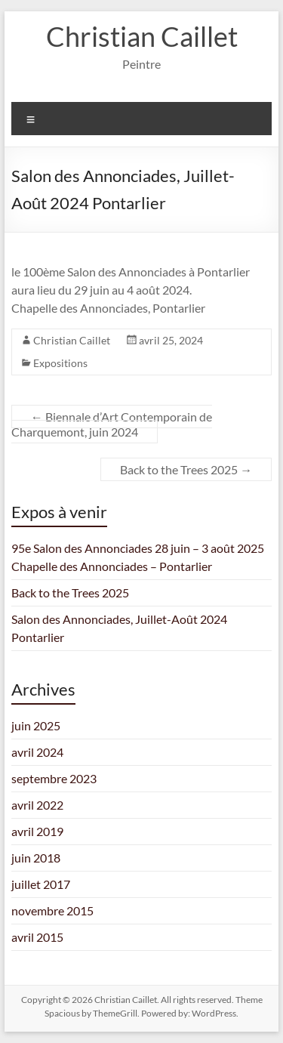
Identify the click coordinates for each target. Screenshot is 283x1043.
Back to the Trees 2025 (186, 469)
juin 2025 (35, 725)
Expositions (60, 362)
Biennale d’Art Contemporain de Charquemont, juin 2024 (111, 424)
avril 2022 (37, 805)
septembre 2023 (54, 778)
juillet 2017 (40, 884)
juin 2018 (35, 857)
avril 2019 (37, 831)
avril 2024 (37, 752)
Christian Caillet (142, 36)
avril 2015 (37, 937)
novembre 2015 (52, 910)
